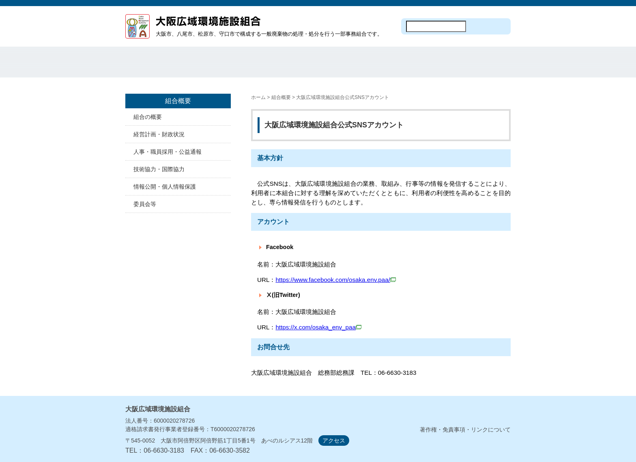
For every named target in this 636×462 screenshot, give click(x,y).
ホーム (149, 67)
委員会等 (144, 204)
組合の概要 (147, 117)
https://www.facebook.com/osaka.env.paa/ (335, 279)
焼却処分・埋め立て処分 (245, 67)
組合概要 (197, 67)
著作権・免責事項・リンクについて (465, 429)
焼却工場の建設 (294, 67)
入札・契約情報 (390, 67)
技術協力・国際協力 (159, 169)
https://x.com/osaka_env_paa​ (315, 327)
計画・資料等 (439, 67)
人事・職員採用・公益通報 (167, 151)
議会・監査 (487, 67)
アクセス (333, 440)
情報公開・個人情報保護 (164, 186)
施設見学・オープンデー (342, 67)
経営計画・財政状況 (159, 134)
